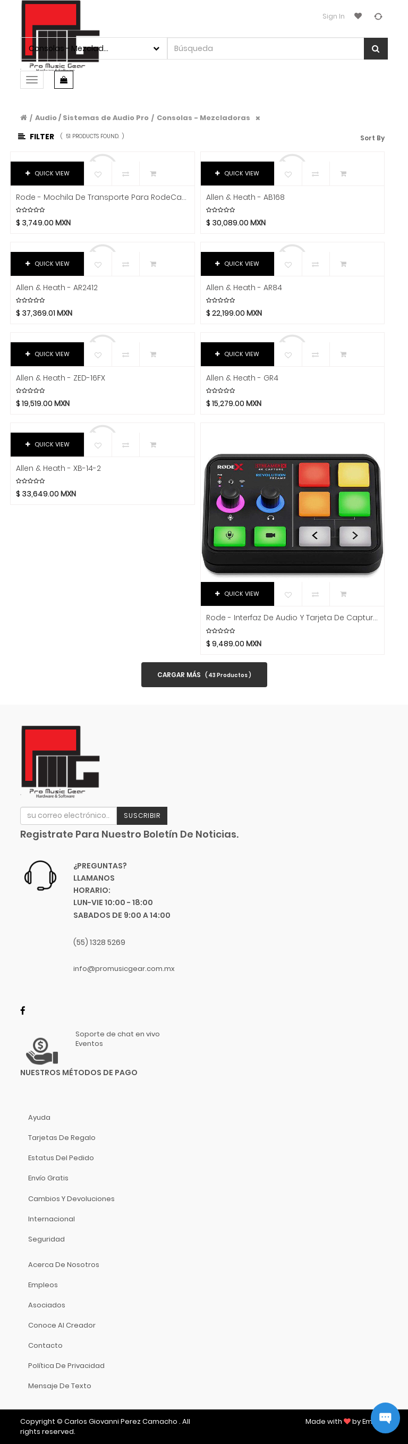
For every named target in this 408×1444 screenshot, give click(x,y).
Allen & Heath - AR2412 (57, 288)
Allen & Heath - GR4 (242, 378)
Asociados (46, 1305)
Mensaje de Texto (59, 1386)
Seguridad (46, 1239)
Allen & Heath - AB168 (245, 197)
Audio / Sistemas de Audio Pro (92, 118)
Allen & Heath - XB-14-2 (58, 468)
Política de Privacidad (66, 1366)
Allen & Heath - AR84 (244, 288)
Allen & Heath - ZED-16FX (60, 378)
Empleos (43, 1285)
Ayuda (39, 1117)
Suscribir (142, 815)
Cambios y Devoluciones (71, 1199)
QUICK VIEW (48, 173)
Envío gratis (48, 1178)
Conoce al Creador (62, 1325)
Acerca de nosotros (63, 1265)
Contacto (45, 1345)
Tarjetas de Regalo (62, 1138)
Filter (36, 136)
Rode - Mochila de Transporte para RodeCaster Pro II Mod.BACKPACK (102, 197)
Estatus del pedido (61, 1158)
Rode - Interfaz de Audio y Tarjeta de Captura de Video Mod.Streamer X (292, 618)
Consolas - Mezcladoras (203, 118)
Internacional (51, 1219)
